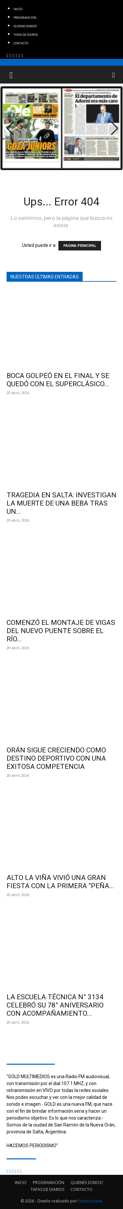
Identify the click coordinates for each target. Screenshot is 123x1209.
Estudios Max (90, 1201)
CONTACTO (20, 43)
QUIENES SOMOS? (25, 26)
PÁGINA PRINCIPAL (79, 246)
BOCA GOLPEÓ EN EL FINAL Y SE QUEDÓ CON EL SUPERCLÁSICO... (58, 380)
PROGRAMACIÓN (24, 17)
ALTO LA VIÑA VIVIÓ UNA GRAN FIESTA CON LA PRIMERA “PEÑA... (60, 882)
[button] (11, 74)
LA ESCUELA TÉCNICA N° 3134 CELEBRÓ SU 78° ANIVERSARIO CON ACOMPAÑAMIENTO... (55, 1005)
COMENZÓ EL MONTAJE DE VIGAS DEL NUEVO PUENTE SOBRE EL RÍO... (61, 631)
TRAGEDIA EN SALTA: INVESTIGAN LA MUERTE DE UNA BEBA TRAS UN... (61, 503)
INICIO (17, 9)
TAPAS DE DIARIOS (25, 35)
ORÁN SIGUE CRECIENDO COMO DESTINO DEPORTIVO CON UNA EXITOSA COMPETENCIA (56, 758)
